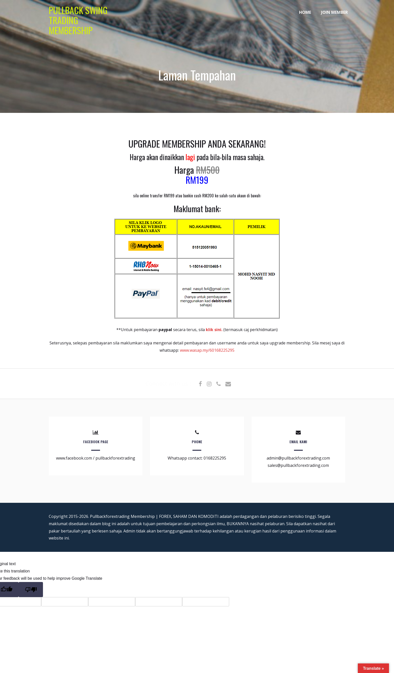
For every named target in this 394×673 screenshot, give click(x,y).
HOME (305, 12)
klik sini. (214, 329)
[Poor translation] (31, 589)
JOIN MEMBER (334, 12)
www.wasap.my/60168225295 (207, 350)
